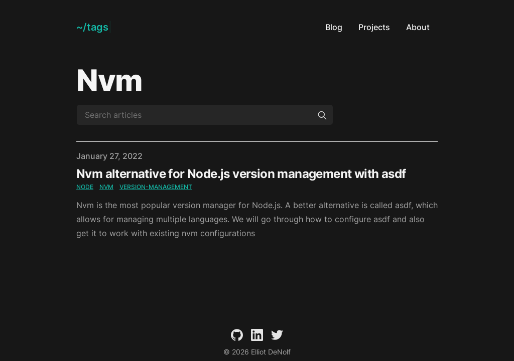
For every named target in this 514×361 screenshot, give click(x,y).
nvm (106, 187)
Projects (374, 27)
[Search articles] (204, 114)
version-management (155, 187)
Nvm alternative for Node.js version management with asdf (241, 173)
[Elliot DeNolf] (94, 27)
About (418, 27)
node (84, 187)
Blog (333, 27)
